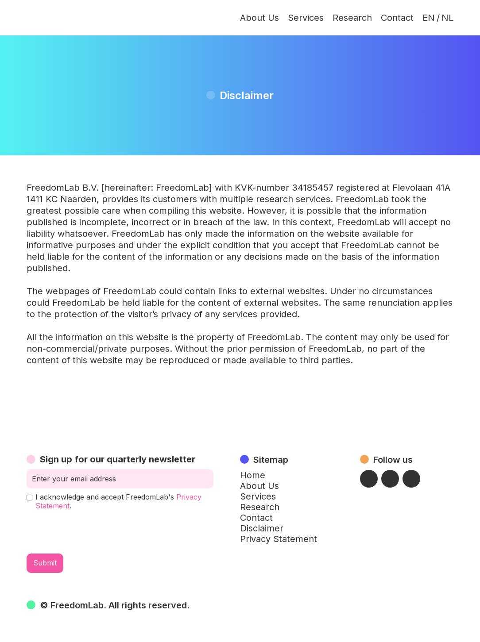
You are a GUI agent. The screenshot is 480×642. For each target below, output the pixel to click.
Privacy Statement (278, 539)
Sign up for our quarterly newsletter (117, 459)
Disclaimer (261, 528)
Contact (397, 17)
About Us (259, 17)
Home (252, 475)
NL (447, 17)
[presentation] (94, 532)
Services (306, 17)
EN (428, 17)
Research (352, 17)
